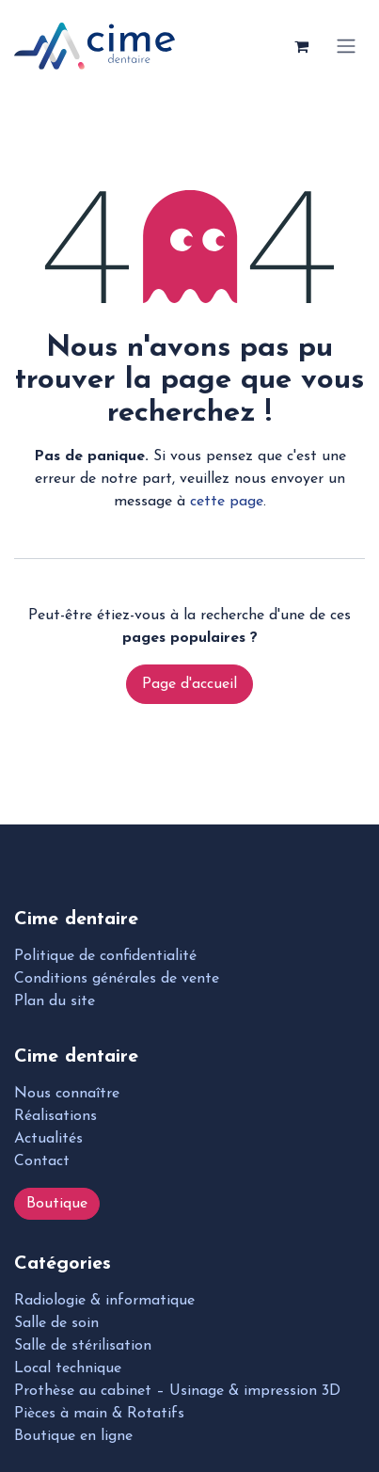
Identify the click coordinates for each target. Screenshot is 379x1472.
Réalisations (55, 1116)
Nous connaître (66, 1093)
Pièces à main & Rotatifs (99, 1413)
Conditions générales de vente (116, 978)
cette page (226, 501)
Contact (42, 1161)
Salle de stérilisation (82, 1345)
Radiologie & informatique (104, 1300)
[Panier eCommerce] (301, 46)
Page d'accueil (189, 684)
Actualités (48, 1138)
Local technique (67, 1368)
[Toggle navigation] (346, 46)
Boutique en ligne (73, 1436)
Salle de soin (56, 1323)
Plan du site (54, 1001)
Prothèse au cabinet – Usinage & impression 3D (177, 1391)
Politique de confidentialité (105, 956)
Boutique (56, 1203)
